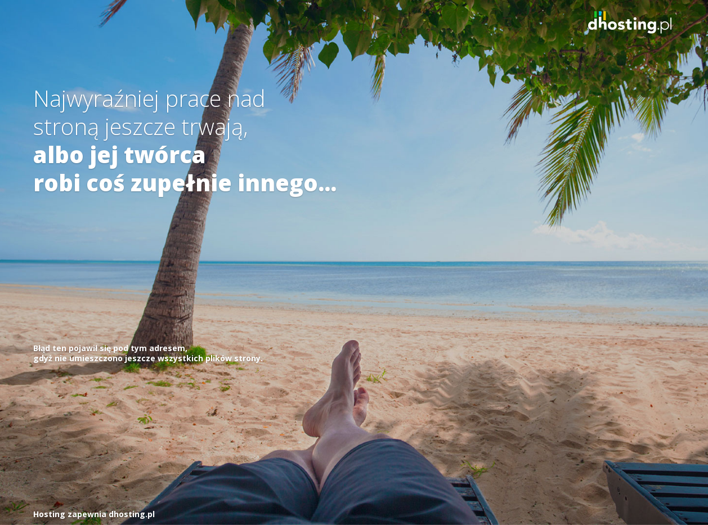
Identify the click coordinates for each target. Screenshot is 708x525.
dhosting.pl (132, 514)
